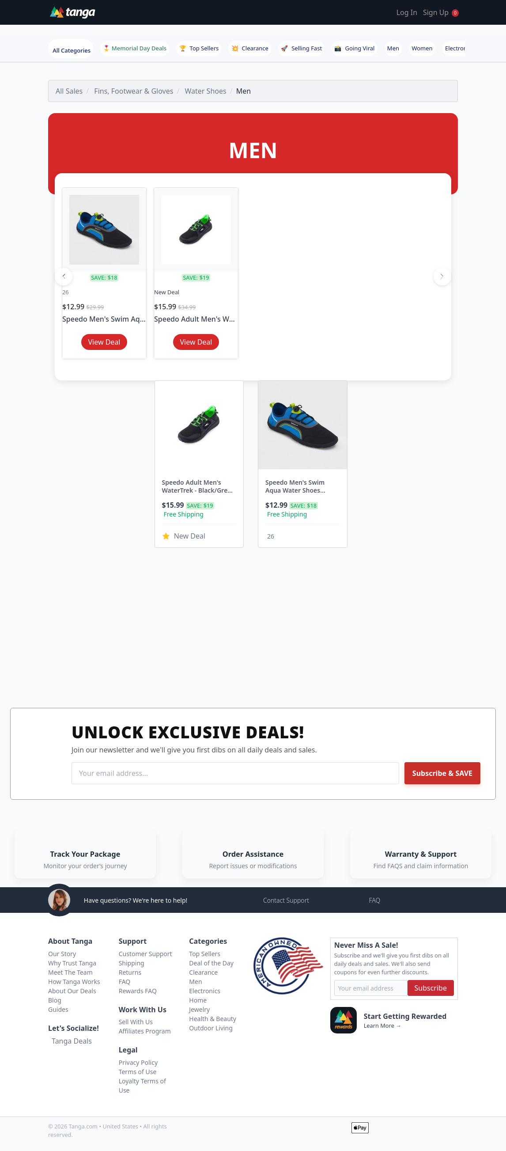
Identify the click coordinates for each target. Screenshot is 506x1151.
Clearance (249, 48)
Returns (130, 972)
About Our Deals (72, 991)
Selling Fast (301, 48)
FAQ (374, 900)
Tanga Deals (72, 1041)
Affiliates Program (145, 1031)
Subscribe (431, 988)
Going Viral (354, 48)
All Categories (72, 50)
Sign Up (436, 12)
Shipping (131, 963)
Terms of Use (138, 1071)
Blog (54, 1000)
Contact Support (286, 900)
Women (422, 48)
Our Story (62, 954)
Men (393, 48)
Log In (406, 12)
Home (198, 1000)
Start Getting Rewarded (405, 1016)
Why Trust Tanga (72, 963)
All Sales (69, 91)
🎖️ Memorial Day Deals (134, 48)
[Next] (442, 276)
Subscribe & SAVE (442, 773)
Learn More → (382, 1025)
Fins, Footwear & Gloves (133, 91)
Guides (58, 1009)
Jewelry (199, 1009)
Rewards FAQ (138, 991)
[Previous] (63, 276)
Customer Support (145, 954)
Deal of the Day (211, 963)
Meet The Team (70, 972)
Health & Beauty (212, 1018)
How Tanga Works (74, 981)
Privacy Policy (138, 1062)
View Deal (104, 342)
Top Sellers (199, 48)
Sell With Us (136, 1022)
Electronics (459, 48)
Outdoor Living (211, 1028)
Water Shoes (206, 91)
